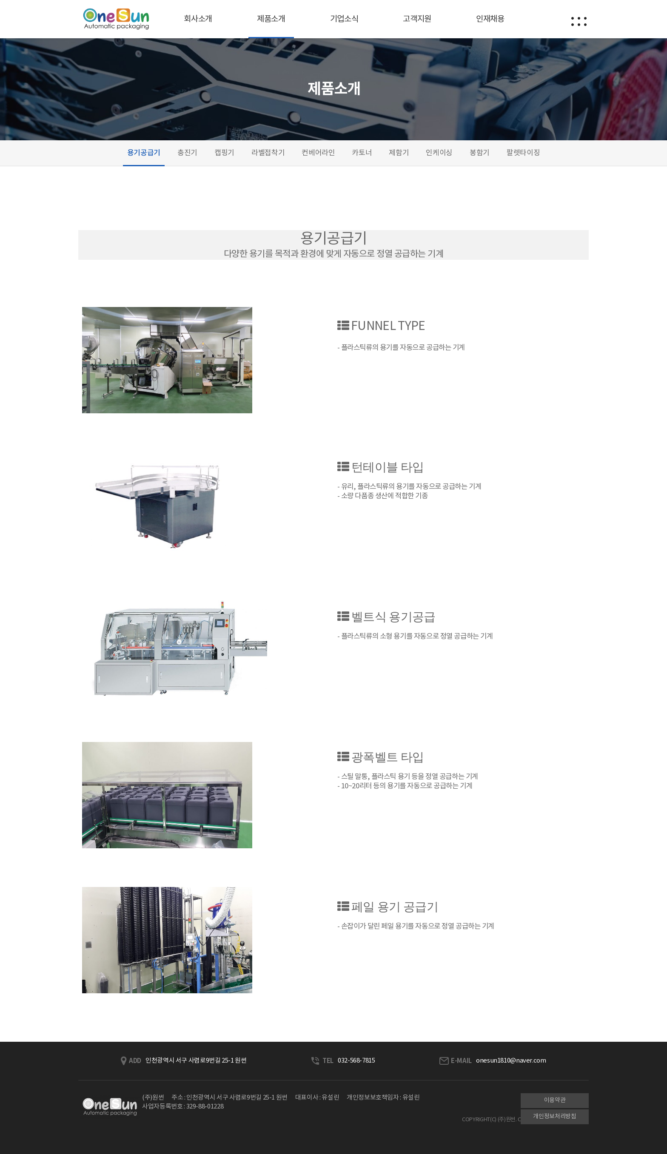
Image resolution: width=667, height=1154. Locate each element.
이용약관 (555, 1100)
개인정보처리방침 (554, 1116)
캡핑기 (224, 153)
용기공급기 (143, 153)
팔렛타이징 (523, 153)
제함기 (399, 153)
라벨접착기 (268, 153)
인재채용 (490, 19)
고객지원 (417, 19)
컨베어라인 (318, 153)
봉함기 (480, 153)
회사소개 (198, 19)
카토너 (362, 153)
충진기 (187, 153)
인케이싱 (439, 153)
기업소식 (344, 19)
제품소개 (271, 19)
